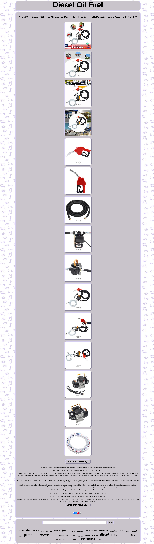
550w (35, 536)
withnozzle (58, 539)
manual (80, 531)
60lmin (68, 539)
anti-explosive (124, 536)
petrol (134, 531)
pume (95, 535)
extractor (80, 536)
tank (64, 539)
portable (49, 531)
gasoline (113, 531)
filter (134, 535)
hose (36, 530)
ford (121, 530)
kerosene (54, 536)
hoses (42, 531)
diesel (104, 535)
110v (114, 535)
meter (57, 530)
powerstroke (91, 530)
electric (44, 535)
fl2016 (128, 531)
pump (28, 535)
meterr (76, 539)
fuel (64, 530)
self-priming (88, 538)
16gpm (72, 531)
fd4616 (61, 536)
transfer (25, 530)
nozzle (103, 530)
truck (74, 536)
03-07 (68, 536)
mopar (20, 536)
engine (87, 536)
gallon (99, 539)
